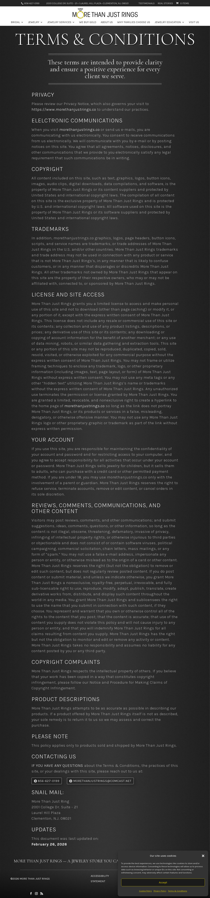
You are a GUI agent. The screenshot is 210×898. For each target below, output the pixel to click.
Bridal (15, 22)
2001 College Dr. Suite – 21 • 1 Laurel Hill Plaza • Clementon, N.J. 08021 (87, 3)
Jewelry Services (59, 22)
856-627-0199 (31, 3)
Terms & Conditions (177, 891)
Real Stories (165, 3)
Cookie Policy (145, 891)
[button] (203, 856)
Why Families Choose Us (133, 22)
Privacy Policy (160, 891)
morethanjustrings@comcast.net (102, 781)
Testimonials (147, 3)
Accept (163, 882)
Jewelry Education (168, 22)
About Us (107, 22)
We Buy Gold (87, 22)
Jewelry (33, 22)
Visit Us (194, 22)
